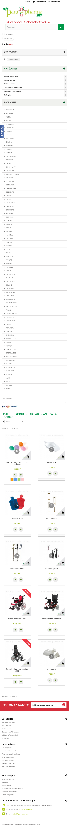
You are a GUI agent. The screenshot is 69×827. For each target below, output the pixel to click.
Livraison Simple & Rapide (11, 751)
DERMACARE (11, 188)
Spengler (9, 346)
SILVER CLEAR (11, 339)
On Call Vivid (10, 281)
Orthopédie (8, 95)
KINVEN (9, 242)
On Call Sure (10, 278)
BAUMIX (9, 131)
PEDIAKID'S (10, 299)
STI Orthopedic (11, 356)
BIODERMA (10, 138)
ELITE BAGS (10, 203)
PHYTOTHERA (11, 306)
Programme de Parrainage (11, 754)
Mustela (9, 263)
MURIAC (9, 260)
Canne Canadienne (17, 569)
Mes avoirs (5, 782)
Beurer (8, 135)
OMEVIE (9, 271)
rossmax (9, 331)
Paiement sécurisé (8, 763)
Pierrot (8, 310)
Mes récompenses (8, 795)
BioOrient (9, 145)
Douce (8, 199)
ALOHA (8, 117)
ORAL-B (9, 285)
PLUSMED (10, 317)
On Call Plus (10, 274)
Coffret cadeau (9, 84)
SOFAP (8, 342)
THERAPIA (10, 371)
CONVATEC (10, 171)
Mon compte (8, 775)
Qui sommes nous (39, 2)
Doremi (8, 196)
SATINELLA (10, 335)
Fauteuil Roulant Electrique (51, 619)
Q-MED (8, 324)
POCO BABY (10, 321)
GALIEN (9, 224)
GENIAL (9, 228)
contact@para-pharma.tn (20, 814)
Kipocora (9, 246)
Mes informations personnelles (12, 788)
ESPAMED (10, 217)
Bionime (9, 142)
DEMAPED (10, 185)
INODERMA (10, 238)
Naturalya (9, 267)
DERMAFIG (10, 192)
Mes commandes (8, 779)
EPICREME (10, 206)
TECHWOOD (10, 367)
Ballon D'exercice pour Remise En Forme (17, 463)
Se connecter (8, 34)
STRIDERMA (10, 360)
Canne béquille (51, 518)
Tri (3, 421)
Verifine (8, 378)
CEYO (8, 163)
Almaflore (9, 113)
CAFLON (9, 153)
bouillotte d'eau (17, 518)
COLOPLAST (10, 167)
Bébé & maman (9, 80)
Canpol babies (11, 156)
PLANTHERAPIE (12, 314)
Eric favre (9, 213)
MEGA (8, 253)
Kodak (8, 249)
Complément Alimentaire (13, 87)
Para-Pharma (10, 296)
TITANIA (9, 374)
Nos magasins (7, 748)
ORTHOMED (10, 288)
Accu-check (10, 110)
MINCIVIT (9, 256)
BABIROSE (10, 124)
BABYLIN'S (10, 128)
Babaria (8, 120)
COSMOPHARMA (12, 174)
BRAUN (9, 149)
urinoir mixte (51, 669)
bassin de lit (51, 462)
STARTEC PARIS (12, 349)
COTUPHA (10, 178)
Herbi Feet (9, 235)
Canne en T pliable (51, 569)
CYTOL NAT (10, 181)
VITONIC (9, 385)
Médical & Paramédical (12, 91)
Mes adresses (6, 785)
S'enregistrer (8, 38)
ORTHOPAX (10, 292)
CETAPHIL (10, 160)
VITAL (8, 381)
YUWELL (9, 389)
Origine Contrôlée (8, 757)
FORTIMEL (10, 221)
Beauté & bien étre (11, 76)
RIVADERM (10, 328)
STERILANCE (11, 353)
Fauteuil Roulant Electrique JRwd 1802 (17, 670)
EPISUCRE (10, 210)
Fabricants (10, 102)
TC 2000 (9, 364)
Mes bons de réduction (9, 792)
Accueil (27, 2)
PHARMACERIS (11, 303)
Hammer (9, 231)
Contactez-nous (54, 2)
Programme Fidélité (8, 766)
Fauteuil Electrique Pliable (17, 619)
